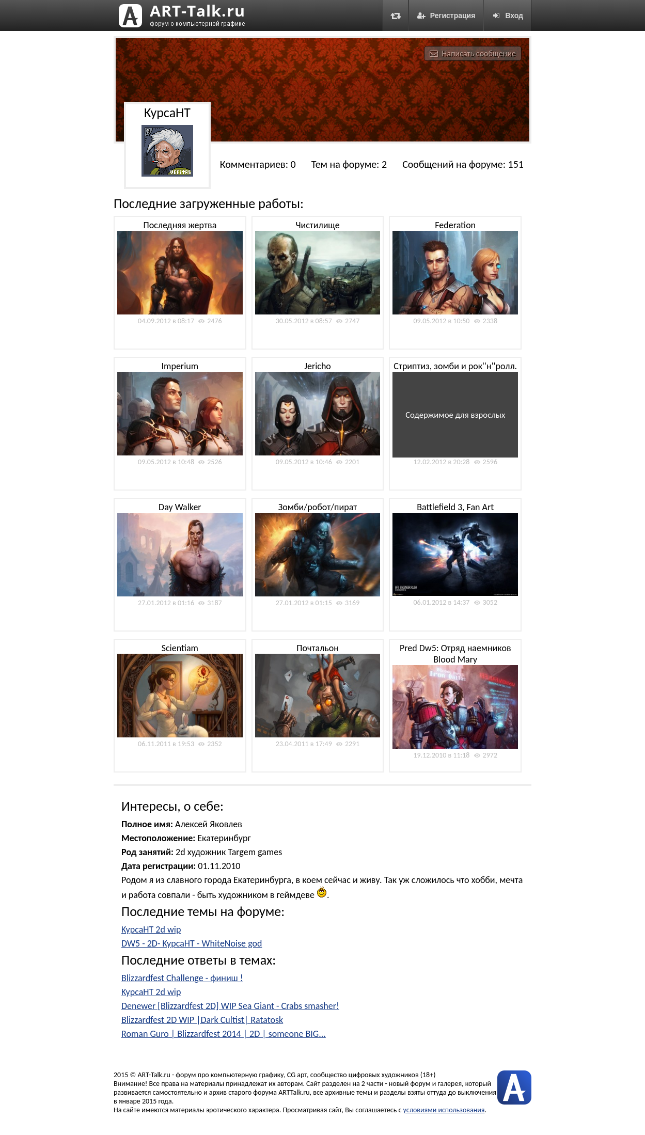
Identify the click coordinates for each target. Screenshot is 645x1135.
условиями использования (444, 1110)
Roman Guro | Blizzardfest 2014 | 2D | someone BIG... (223, 1033)
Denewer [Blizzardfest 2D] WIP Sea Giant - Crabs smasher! (230, 1006)
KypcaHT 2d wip (151, 929)
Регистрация (446, 15)
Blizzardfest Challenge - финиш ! (182, 978)
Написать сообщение (473, 53)
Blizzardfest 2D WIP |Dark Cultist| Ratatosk (202, 1020)
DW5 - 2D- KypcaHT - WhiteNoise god (191, 943)
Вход (507, 15)
